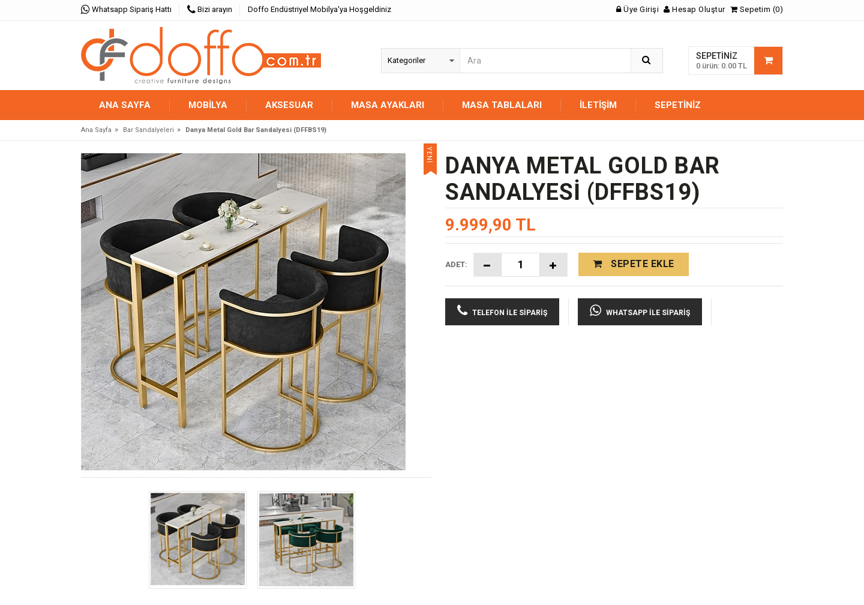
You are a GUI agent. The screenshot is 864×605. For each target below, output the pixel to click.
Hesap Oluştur (694, 9)
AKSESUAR (289, 105)
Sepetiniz (678, 105)
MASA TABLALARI (502, 105)
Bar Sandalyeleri (148, 130)
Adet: (456, 264)
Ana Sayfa (125, 105)
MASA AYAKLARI (387, 105)
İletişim (598, 105)
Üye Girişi (637, 9)
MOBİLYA (207, 105)
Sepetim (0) (757, 9)
